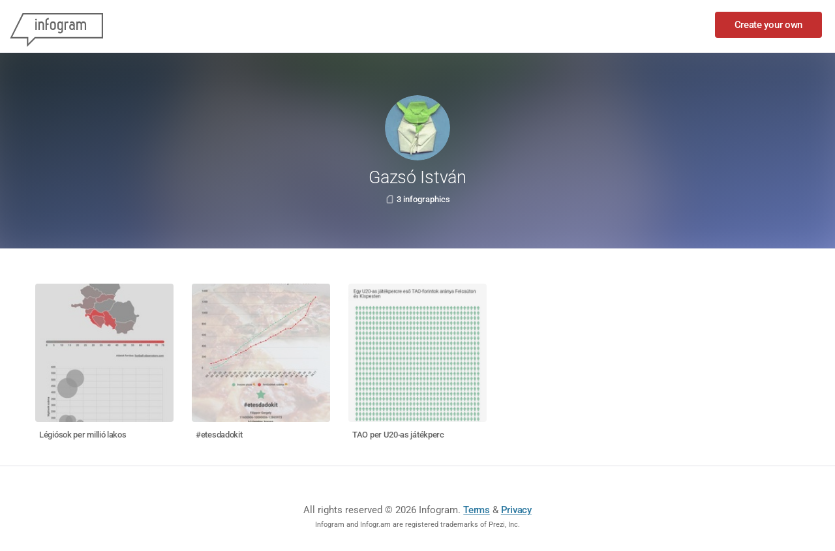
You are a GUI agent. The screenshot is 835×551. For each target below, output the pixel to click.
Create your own (769, 25)
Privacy (516, 510)
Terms (476, 510)
